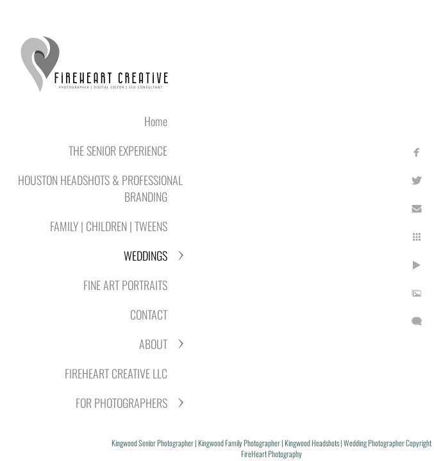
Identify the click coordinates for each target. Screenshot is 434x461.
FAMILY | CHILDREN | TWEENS (108, 226)
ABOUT (153, 344)
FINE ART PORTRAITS (125, 285)
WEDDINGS (145, 255)
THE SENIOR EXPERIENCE (118, 150)
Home (155, 121)
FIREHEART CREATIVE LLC (116, 373)
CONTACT (148, 314)
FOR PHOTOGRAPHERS (121, 402)
